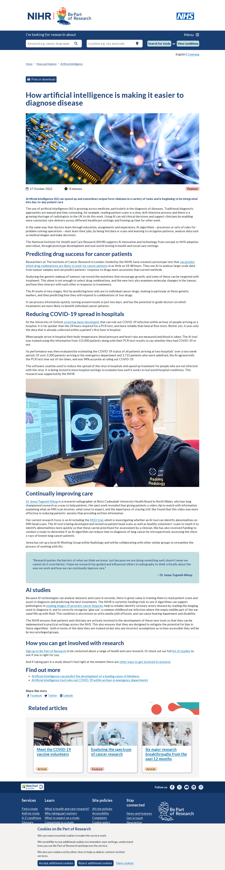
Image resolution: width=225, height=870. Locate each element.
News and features (47, 63)
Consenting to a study (59, 822)
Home (29, 63)
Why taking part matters (61, 813)
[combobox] (54, 43)
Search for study (159, 43)
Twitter (50, 695)
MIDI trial (96, 520)
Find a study (30, 809)
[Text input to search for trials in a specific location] (115, 43)
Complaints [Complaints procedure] (99, 818)
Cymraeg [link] (193, 54)
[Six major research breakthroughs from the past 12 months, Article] (166, 734)
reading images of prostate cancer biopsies (74, 605)
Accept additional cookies (56, 863)
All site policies (102, 809)
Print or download (41, 79)
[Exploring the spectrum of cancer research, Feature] (112, 734)
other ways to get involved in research (144, 662)
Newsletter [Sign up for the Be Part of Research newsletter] (134, 822)
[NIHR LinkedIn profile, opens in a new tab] (193, 787)
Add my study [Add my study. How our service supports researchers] (31, 813)
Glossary (27, 822)
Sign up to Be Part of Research (46, 651)
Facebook (34, 695)
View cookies (125, 863)
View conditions (188, 43)
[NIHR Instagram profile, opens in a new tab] (201, 787)
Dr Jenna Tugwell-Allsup (42, 501)
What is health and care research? (67, 809)
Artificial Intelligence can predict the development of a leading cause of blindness (86, 676)
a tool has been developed (81, 322)
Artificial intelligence (71, 63)
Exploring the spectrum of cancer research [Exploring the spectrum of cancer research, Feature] (111, 751)
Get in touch (135, 818)
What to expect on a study (62, 818)
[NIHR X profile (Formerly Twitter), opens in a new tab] (179, 787)
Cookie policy (101, 822)
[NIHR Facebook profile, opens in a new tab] (172, 787)
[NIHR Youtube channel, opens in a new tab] (186, 787)
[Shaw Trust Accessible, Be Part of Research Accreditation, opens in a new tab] (32, 787)
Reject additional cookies (95, 863)
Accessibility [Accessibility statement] (100, 813)
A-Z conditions (31, 818)
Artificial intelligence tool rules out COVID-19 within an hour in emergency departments (90, 680)
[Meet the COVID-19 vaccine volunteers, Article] (58, 734)
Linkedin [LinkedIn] (66, 695)
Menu (191, 34)
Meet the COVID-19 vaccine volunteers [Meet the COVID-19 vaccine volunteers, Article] (54, 751)
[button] (76, 43)
